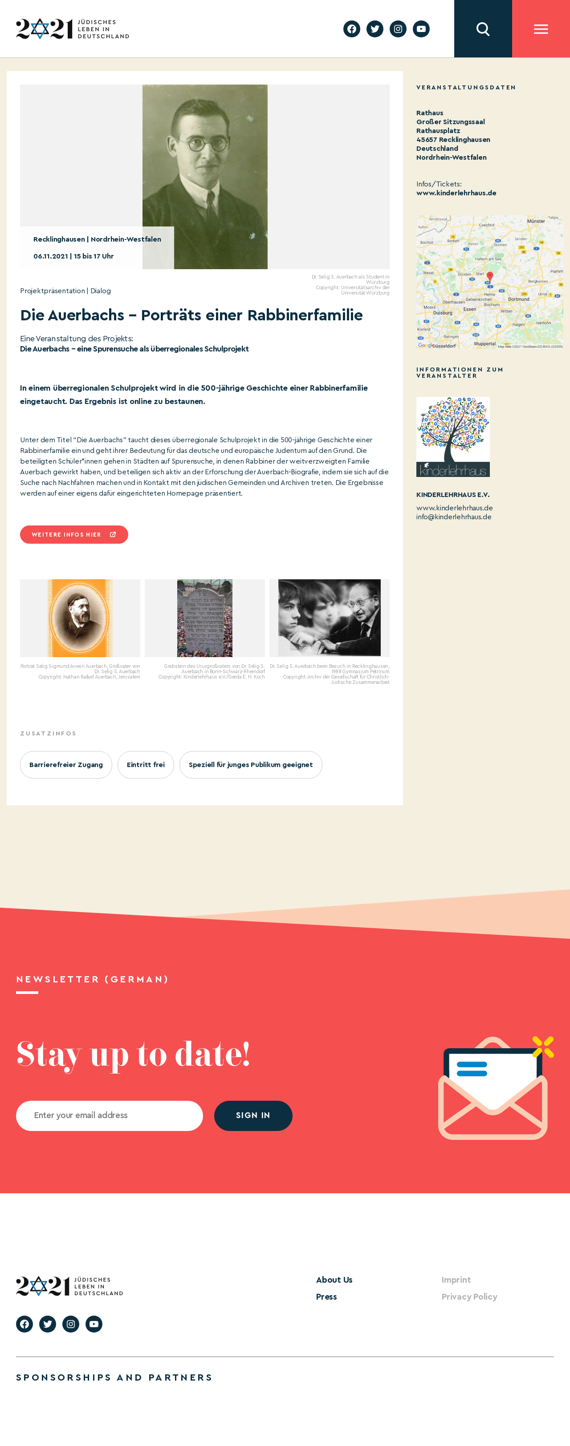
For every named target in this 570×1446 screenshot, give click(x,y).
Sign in (253, 1115)
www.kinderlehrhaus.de (456, 193)
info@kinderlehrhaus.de (454, 517)
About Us (333, 1280)
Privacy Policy (467, 1296)
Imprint (455, 1280)
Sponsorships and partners (114, 1376)
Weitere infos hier (66, 534)
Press (325, 1296)
